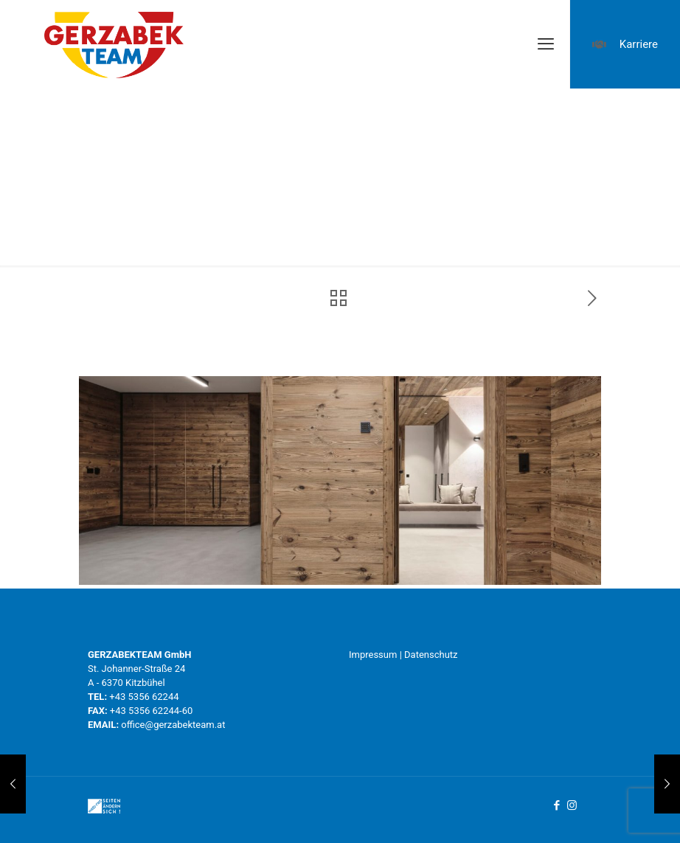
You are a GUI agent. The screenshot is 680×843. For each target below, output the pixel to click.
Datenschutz (430, 654)
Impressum (373, 654)
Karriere (625, 44)
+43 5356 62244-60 (151, 710)
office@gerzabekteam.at (173, 724)
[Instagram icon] (571, 805)
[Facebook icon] (556, 805)
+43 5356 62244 (143, 696)
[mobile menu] (545, 44)
